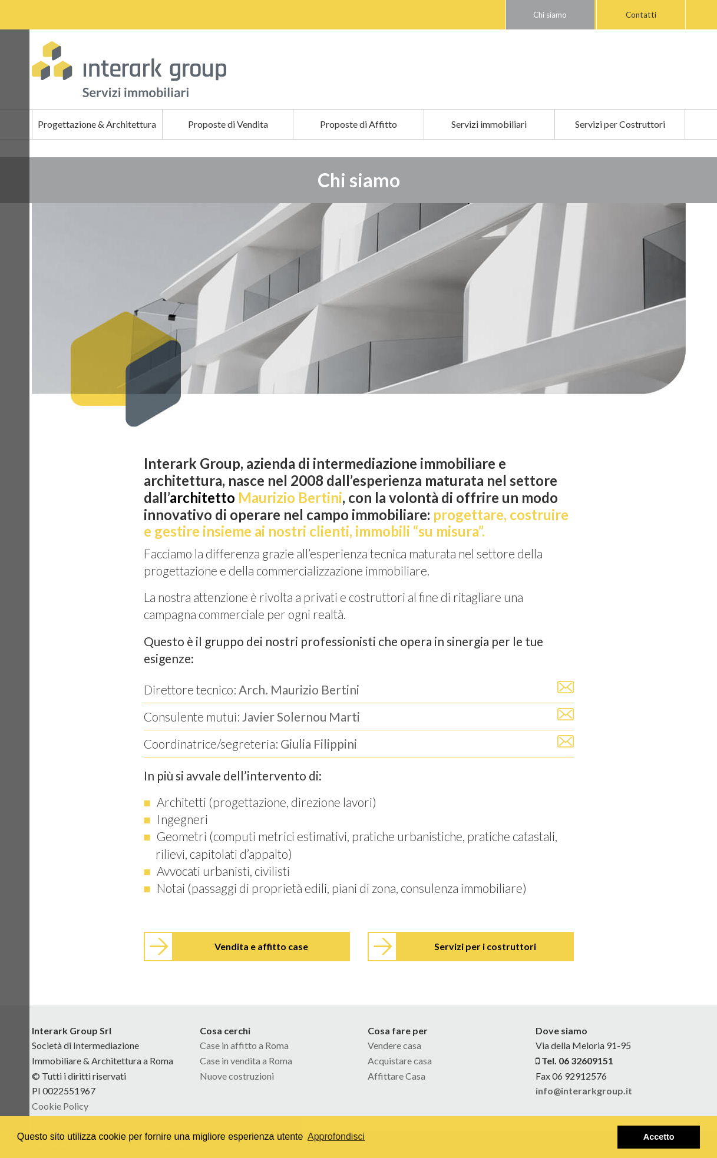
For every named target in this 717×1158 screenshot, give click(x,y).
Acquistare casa (400, 1060)
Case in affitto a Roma (244, 1045)
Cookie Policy (60, 1105)
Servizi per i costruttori (485, 946)
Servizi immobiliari (489, 124)
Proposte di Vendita (228, 124)
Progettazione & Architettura (97, 124)
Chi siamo (550, 14)
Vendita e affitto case (261, 946)
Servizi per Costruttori (620, 124)
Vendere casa (394, 1045)
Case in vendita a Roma (246, 1060)
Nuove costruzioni (237, 1075)
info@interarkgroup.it (584, 1090)
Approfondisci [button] (336, 1136)
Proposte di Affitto (358, 124)
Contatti (641, 14)
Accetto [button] (659, 1137)
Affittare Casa (396, 1075)
